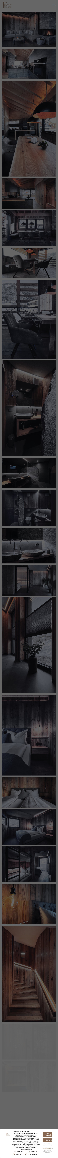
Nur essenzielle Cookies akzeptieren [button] (47, 1144)
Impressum (47, 1152)
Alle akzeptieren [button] (49, 1134)
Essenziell (18, 1151)
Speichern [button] (49, 1140)
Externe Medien (31, 1154)
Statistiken (17, 1154)
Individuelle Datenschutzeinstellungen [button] (48, 1147)
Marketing (32, 1151)
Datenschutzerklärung (47, 1151)
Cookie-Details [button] (47, 1150)
